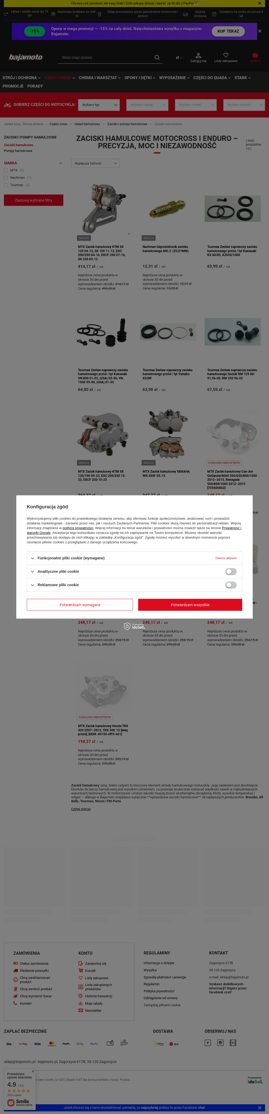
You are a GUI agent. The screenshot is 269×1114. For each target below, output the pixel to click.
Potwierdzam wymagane (80, 605)
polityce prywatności (78, 528)
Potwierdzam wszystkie (190, 605)
